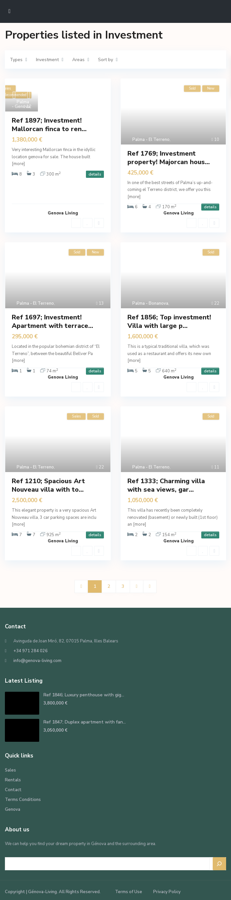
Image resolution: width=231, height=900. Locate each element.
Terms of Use (128, 892)
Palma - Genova (21, 104)
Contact (13, 790)
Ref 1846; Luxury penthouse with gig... (83, 695)
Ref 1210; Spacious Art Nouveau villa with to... (48, 485)
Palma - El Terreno (151, 140)
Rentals (13, 780)
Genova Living (63, 213)
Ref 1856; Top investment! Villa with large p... (169, 321)
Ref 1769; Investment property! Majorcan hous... (168, 157)
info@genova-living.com (37, 661)
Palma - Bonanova (150, 303)
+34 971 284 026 (30, 651)
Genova (12, 809)
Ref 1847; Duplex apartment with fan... (84, 722)
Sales (10, 770)
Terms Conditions (23, 800)
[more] (18, 164)
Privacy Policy (167, 892)
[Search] (219, 863)
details (95, 174)
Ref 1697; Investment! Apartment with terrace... (52, 321)
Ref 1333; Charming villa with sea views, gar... (166, 485)
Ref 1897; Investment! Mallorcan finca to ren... (49, 124)
